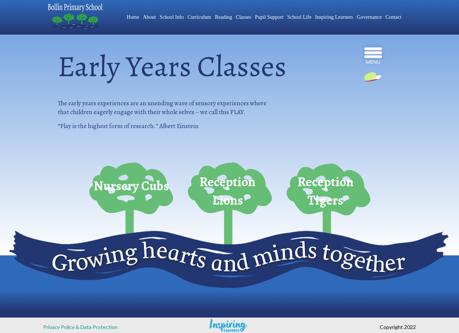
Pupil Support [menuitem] (269, 17)
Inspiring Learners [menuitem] (334, 17)
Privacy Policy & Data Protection (80, 327)
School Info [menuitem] (172, 17)
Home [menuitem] (132, 17)
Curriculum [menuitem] (199, 17)
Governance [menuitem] (369, 17)
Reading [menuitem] (223, 17)
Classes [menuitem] (243, 17)
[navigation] (373, 55)
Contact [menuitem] (393, 17)
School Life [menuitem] (299, 17)
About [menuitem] (149, 17)
